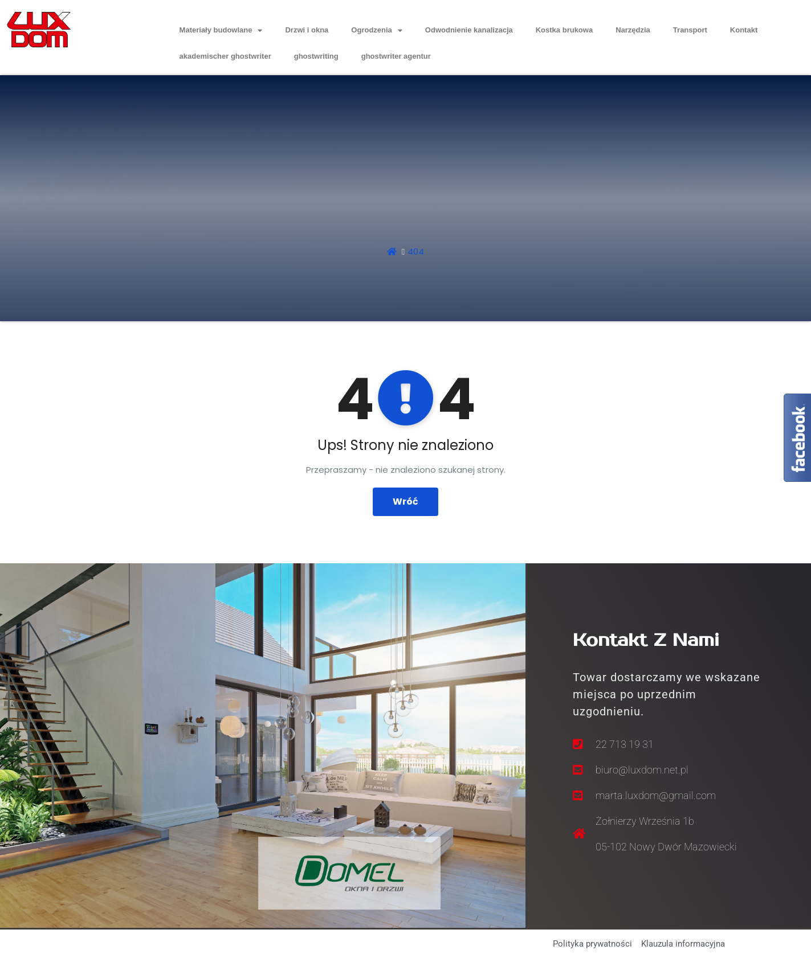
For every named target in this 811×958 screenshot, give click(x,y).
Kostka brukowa (564, 30)
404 (415, 251)
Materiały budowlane (221, 30)
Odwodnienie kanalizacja (469, 30)
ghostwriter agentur (396, 56)
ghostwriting (316, 56)
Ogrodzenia (376, 30)
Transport (690, 30)
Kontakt (743, 30)
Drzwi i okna (306, 30)
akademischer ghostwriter (225, 56)
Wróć (405, 501)
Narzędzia (633, 30)
